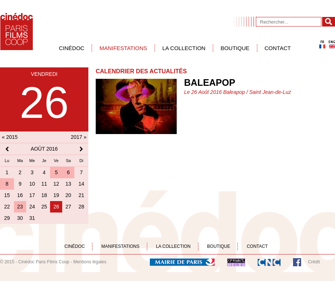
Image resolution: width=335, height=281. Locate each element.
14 (81, 184)
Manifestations (123, 48)
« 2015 (10, 137)
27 (68, 207)
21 (81, 195)
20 (68, 195)
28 (81, 207)
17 (32, 195)
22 (7, 207)
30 (20, 218)
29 (7, 218)
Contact (278, 48)
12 (56, 184)
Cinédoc (71, 48)
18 (44, 195)
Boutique (235, 48)
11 (44, 184)
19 (56, 195)
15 (7, 195)
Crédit (314, 261)
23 (20, 207)
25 (44, 207)
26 (56, 207)
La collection (184, 48)
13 (68, 184)
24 (32, 207)
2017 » (79, 137)
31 (32, 218)
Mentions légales (89, 261)
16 (20, 195)
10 (32, 184)
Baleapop (209, 82)
